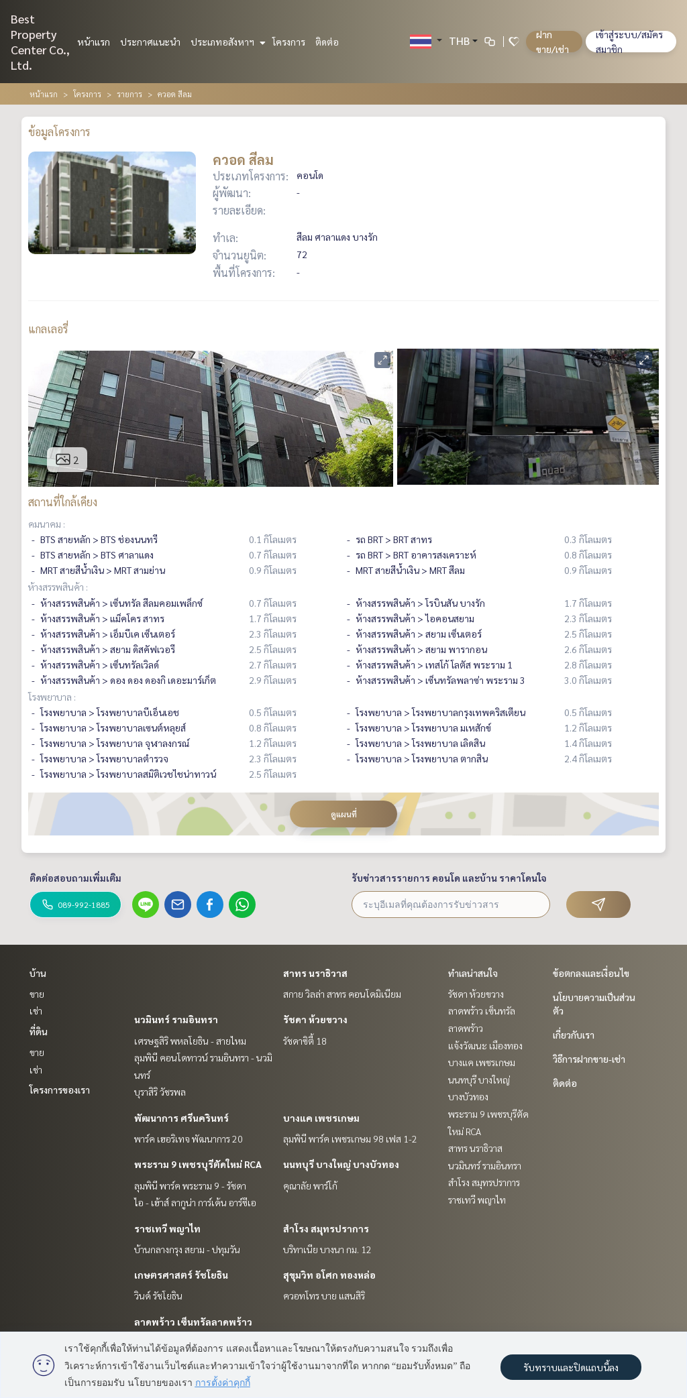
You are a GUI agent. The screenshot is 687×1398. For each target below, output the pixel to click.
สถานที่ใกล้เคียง (62, 502)
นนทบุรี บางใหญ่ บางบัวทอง (341, 1164)
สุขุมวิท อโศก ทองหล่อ (329, 1275)
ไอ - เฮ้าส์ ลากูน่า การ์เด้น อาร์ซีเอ (195, 1202)
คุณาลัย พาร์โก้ (310, 1185)
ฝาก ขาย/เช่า (552, 41)
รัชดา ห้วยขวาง (315, 1019)
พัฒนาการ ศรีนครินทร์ (181, 1118)
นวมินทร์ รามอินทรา (176, 1019)
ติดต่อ (327, 42)
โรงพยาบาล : (52, 697)
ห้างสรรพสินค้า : (58, 587)
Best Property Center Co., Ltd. (40, 41)
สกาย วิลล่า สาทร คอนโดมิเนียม (342, 994)
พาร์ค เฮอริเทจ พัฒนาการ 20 (188, 1138)
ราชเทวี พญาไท (167, 1228)
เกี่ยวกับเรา (573, 1035)
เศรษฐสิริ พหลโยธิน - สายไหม (190, 1041)
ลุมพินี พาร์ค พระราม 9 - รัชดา (190, 1185)
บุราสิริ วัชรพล (160, 1092)
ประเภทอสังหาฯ (226, 42)
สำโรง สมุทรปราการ (326, 1228)
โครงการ (288, 42)
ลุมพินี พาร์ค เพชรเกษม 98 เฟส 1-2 (350, 1138)
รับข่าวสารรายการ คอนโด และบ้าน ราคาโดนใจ (449, 878)
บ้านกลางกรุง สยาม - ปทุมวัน (187, 1249)
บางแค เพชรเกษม (321, 1118)
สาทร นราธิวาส (315, 973)
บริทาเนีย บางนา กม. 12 (327, 1249)
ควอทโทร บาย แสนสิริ (324, 1295)
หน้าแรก (93, 42)
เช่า (36, 1010)
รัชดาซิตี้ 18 (305, 1041)
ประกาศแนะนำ (150, 42)
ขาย (37, 994)
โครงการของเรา (60, 1090)
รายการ (129, 94)
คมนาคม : (46, 524)
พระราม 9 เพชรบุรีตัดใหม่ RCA (198, 1164)
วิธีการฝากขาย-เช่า (589, 1059)
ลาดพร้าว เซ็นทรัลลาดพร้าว (193, 1322)
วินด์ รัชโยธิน (158, 1295)
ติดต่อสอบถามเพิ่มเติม (75, 878)
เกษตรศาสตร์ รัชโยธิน (181, 1275)
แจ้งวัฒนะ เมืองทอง (485, 1045)
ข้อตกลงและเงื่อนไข (591, 973)
